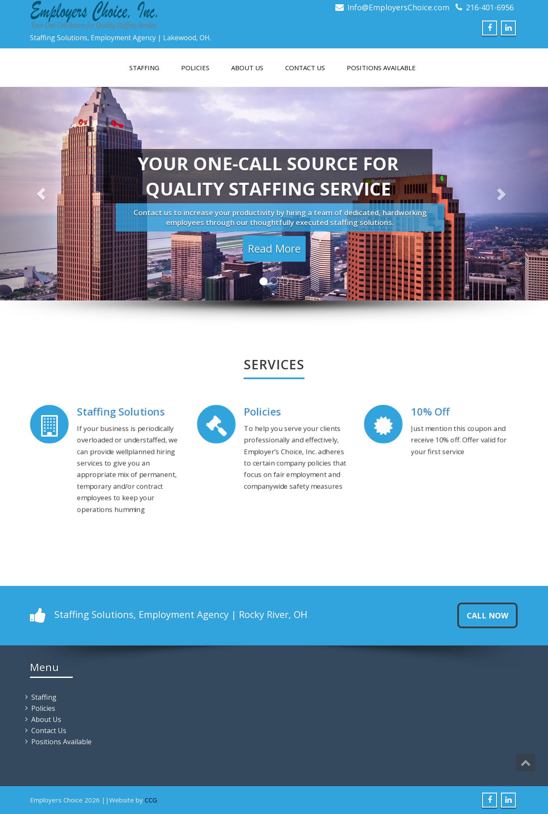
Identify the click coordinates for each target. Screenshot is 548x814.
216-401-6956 (490, 7)
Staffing (144, 67)
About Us (247, 67)
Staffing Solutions (120, 414)
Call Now (487, 615)
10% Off (431, 412)
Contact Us (305, 67)
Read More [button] (274, 252)
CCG (151, 800)
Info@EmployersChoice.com (398, 7)
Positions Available (381, 67)
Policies (195, 67)
